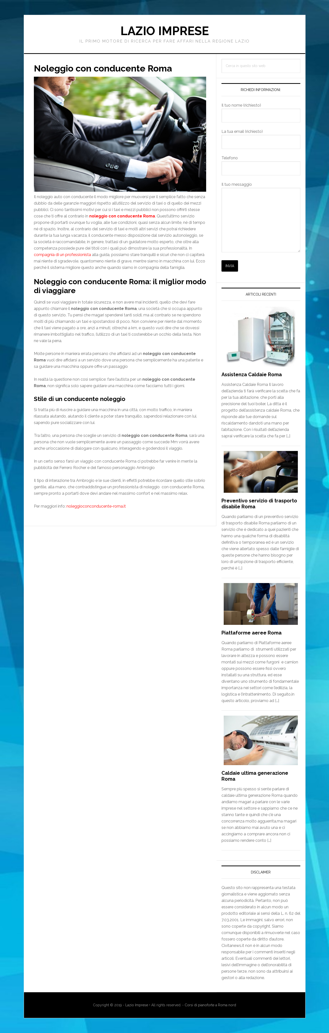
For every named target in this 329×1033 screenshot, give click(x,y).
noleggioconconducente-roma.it (96, 506)
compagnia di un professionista (62, 254)
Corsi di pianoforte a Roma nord (210, 1005)
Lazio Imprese (164, 31)
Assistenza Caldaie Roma (251, 374)
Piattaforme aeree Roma (251, 633)
